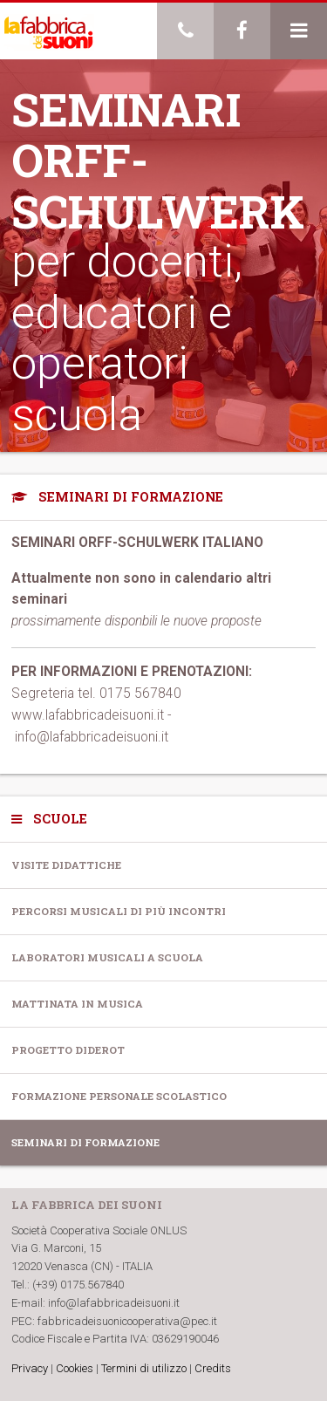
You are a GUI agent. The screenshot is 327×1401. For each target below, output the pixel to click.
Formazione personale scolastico (119, 1096)
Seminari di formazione (85, 1142)
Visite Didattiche (66, 864)
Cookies (74, 1368)
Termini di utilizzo (144, 1368)
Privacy (29, 1368)
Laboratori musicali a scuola (107, 957)
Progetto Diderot (68, 1049)
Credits (212, 1368)
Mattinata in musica (77, 1003)
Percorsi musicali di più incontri (118, 911)
